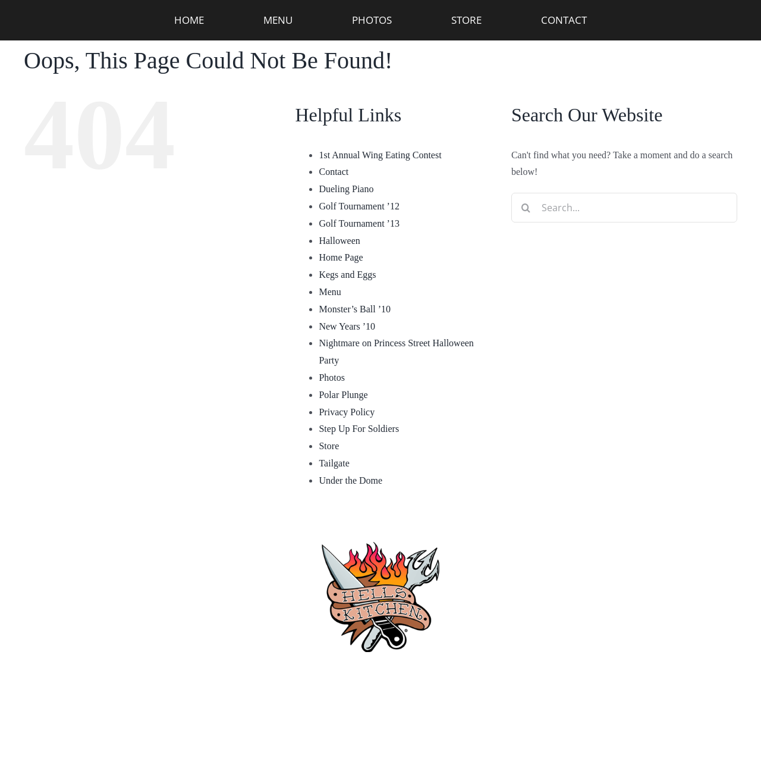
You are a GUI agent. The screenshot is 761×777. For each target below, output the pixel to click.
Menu (330, 292)
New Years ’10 (347, 326)
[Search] (526, 208)
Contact (333, 172)
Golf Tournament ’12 (359, 206)
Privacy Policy (347, 412)
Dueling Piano (346, 189)
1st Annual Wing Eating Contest (380, 155)
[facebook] (306, 735)
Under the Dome (350, 480)
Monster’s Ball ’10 (355, 309)
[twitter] (455, 735)
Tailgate (334, 463)
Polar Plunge (343, 395)
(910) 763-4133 (380, 678)
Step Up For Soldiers (359, 429)
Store (329, 446)
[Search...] (624, 208)
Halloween (339, 241)
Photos (332, 377)
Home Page (341, 257)
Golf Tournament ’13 (359, 223)
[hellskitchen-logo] (380, 527)
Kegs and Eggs (347, 275)
